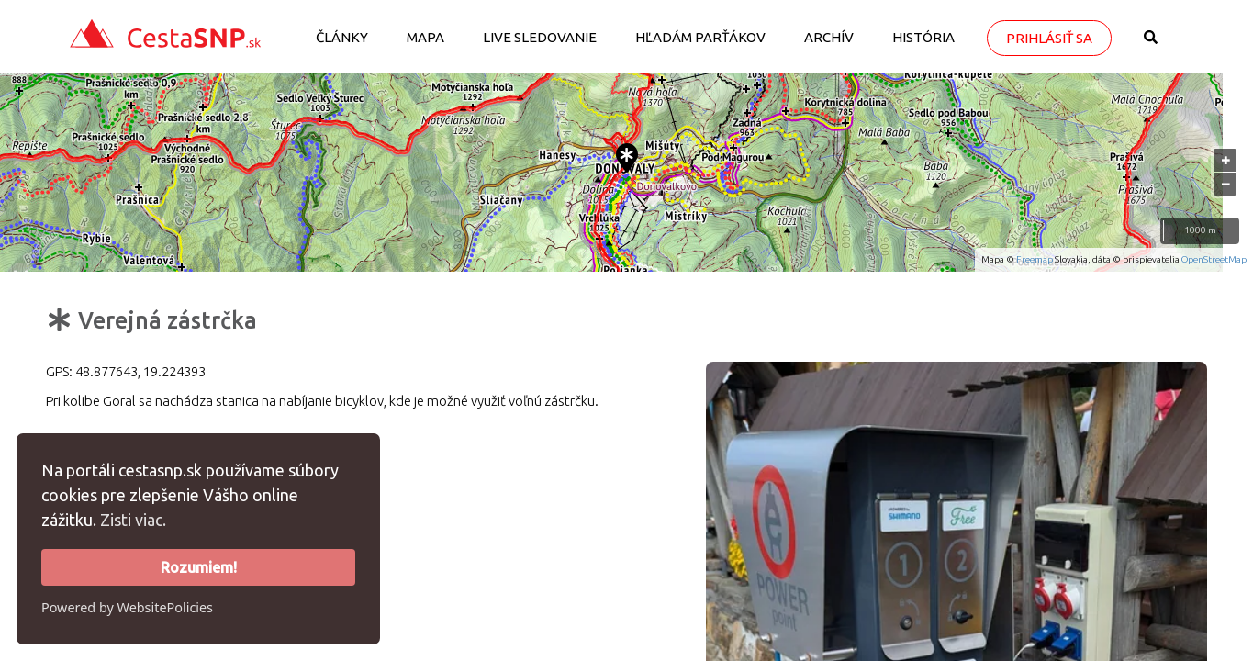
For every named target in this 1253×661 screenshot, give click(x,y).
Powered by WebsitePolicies (127, 607)
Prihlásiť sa (1049, 38)
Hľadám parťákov (700, 37)
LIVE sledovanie (540, 37)
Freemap (1034, 259)
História (923, 37)
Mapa (425, 37)
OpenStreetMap (1214, 259)
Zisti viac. (133, 519)
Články (342, 37)
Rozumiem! (199, 567)
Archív (829, 37)
